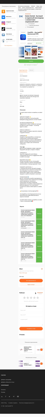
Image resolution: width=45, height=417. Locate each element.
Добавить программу (6, 379)
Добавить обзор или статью (7, 382)
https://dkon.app (23, 272)
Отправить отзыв (31, 328)
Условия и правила (12, 403)
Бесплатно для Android (34, 25)
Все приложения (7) (31, 280)
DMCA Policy (4, 403)
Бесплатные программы (24, 6)
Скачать (31, 61)
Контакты (3, 389)
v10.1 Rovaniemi (30, 23)
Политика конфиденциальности (26, 403)
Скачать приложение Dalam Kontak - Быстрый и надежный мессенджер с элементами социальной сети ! (28, 212)
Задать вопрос (31, 284)
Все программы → (9, 45)
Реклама (3, 392)
